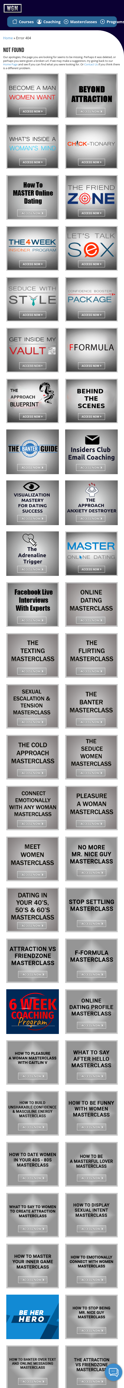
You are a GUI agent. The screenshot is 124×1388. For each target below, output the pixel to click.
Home (8, 38)
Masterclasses (80, 21)
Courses (23, 21)
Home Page (10, 64)
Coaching (49, 21)
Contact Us (91, 64)
